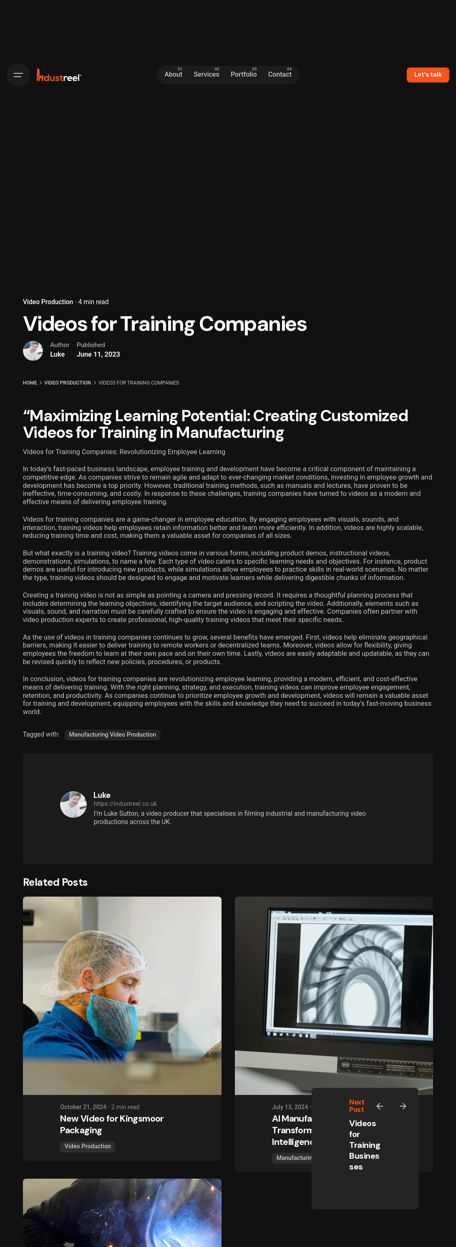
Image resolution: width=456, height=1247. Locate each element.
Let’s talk (428, 74)
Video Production (48, 302)
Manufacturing (296, 1158)
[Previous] (379, 1106)
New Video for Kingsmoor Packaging (112, 1124)
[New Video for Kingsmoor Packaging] (122, 996)
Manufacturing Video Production (112, 734)
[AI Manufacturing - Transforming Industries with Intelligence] (334, 996)
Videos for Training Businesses (364, 1145)
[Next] (403, 1106)
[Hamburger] (18, 75)
